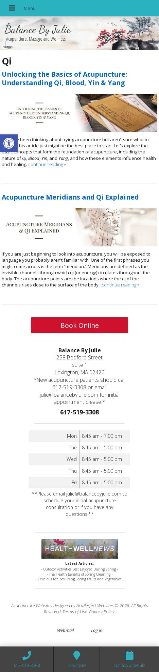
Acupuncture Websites (31, 605)
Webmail (65, 630)
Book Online (79, 325)
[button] (9, 143)
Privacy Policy (101, 612)
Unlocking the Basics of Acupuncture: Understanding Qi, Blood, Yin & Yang (64, 78)
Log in (96, 630)
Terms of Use (75, 612)
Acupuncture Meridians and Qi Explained (70, 197)
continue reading (47, 164)
